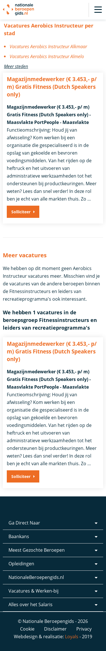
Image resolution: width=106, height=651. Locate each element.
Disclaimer (55, 629)
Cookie (27, 629)
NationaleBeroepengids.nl (36, 577)
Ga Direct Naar (24, 523)
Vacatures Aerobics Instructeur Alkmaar (48, 46)
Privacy (84, 629)
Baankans (18, 536)
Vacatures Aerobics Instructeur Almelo (47, 56)
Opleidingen (21, 564)
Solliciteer (21, 211)
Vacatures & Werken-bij (33, 591)
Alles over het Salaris (30, 604)
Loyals (71, 636)
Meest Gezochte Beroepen (36, 550)
